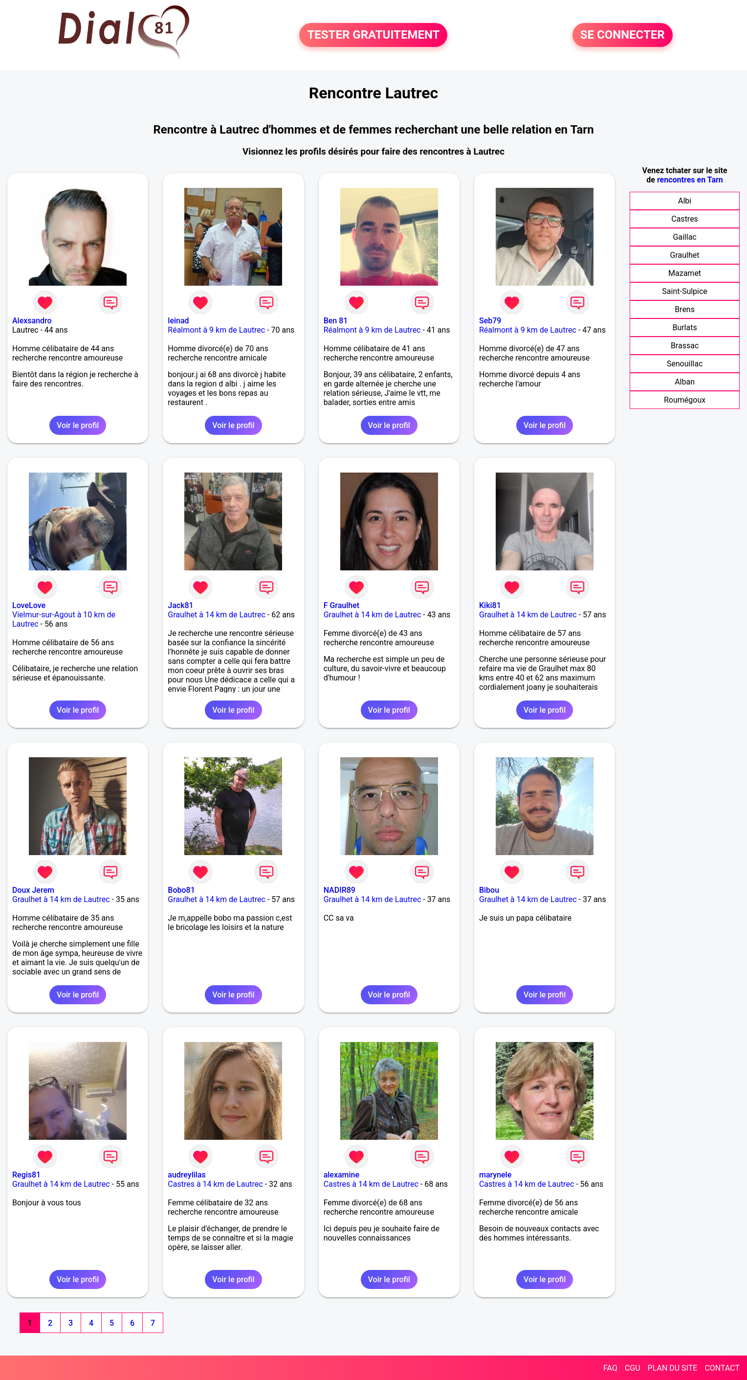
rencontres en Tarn (690, 179)
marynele (495, 1174)
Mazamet (684, 273)
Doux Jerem (33, 890)
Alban (685, 381)
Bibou (489, 890)
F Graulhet (341, 605)
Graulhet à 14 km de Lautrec (216, 614)
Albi (684, 200)
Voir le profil (78, 425)
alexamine (341, 1174)
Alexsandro (32, 320)
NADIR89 (339, 890)
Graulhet (685, 255)
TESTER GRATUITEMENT (373, 35)
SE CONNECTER (622, 35)
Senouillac (685, 363)
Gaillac (684, 237)
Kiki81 (490, 605)
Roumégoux (684, 400)
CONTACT (722, 1368)
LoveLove (28, 605)
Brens (685, 309)
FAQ (610, 1368)
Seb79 (490, 320)
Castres (684, 219)
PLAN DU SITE (673, 1368)
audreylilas (186, 1174)
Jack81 (180, 605)
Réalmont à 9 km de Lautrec (216, 330)
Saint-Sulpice (684, 291)
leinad (178, 320)
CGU (632, 1368)
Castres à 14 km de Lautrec (215, 1184)
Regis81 (26, 1174)
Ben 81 (336, 320)
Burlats (684, 327)
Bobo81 (181, 890)
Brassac (685, 345)
